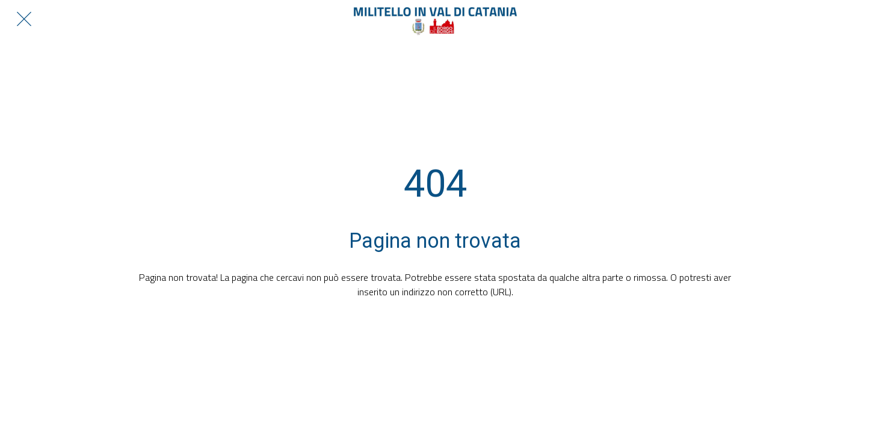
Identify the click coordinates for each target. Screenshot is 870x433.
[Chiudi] (24, 19)
